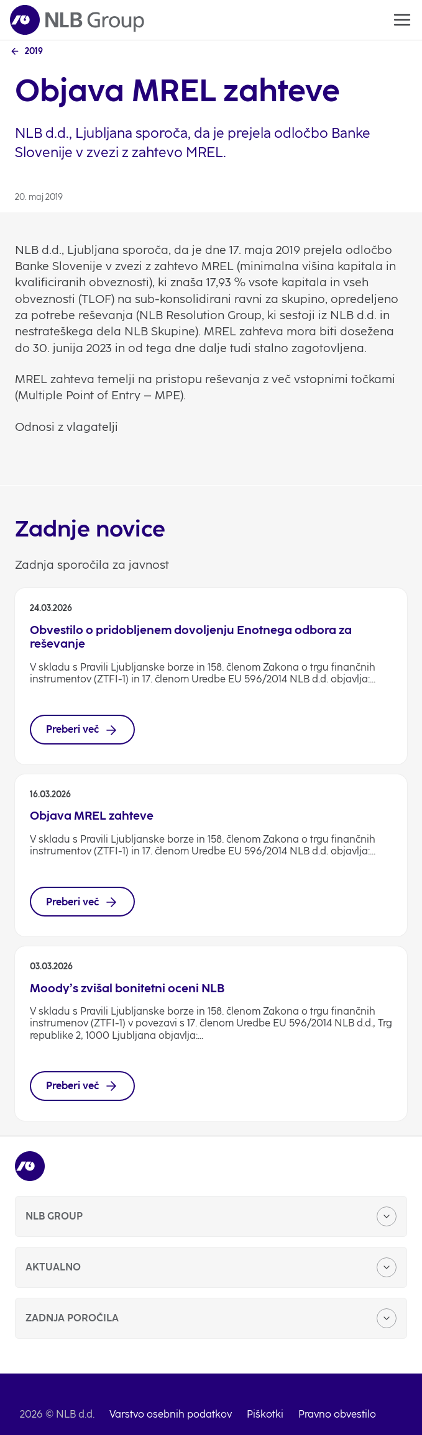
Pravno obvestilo (337, 1414)
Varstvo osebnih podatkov (170, 1414)
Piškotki (265, 1414)
